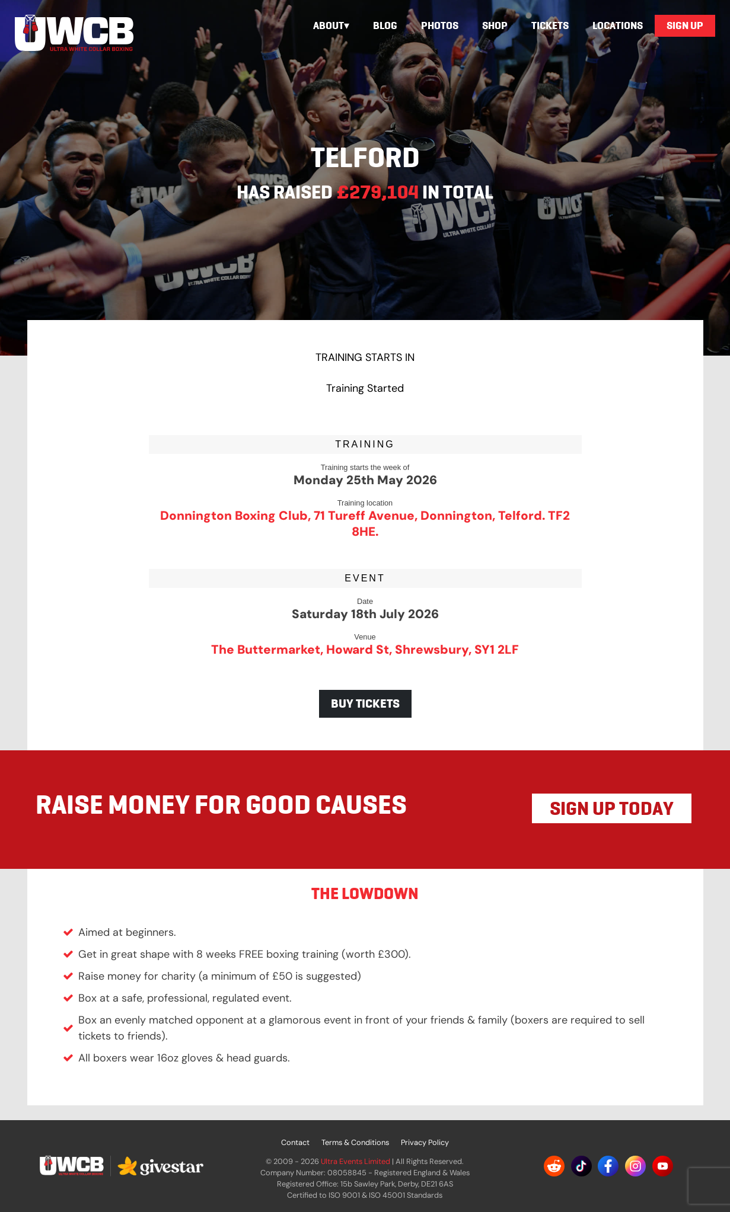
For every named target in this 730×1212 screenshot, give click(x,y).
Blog (385, 25)
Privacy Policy (425, 1142)
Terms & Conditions (355, 1142)
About (328, 25)
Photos (439, 25)
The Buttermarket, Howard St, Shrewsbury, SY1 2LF (365, 649)
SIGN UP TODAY (612, 808)
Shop (495, 25)
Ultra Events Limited (355, 1161)
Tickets (550, 25)
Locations (617, 25)
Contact (295, 1142)
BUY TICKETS (365, 703)
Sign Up (685, 25)
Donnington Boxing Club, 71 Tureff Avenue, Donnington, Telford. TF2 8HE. (365, 523)
